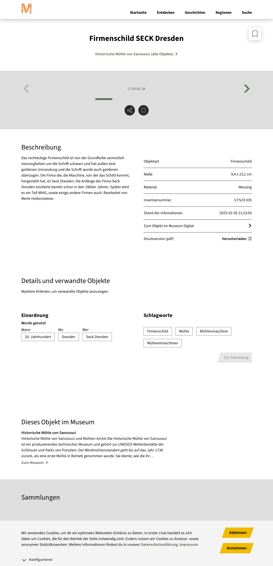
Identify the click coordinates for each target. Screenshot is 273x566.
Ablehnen (238, 533)
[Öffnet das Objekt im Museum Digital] (250, 226)
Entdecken (165, 12)
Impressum (188, 544)
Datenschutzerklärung (159, 544)
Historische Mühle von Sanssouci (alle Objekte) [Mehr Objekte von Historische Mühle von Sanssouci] (134, 54)
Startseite (138, 12)
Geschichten (195, 12)
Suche (247, 12)
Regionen (223, 12)
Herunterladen (237, 238)
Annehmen (237, 548)
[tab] (136, 559)
